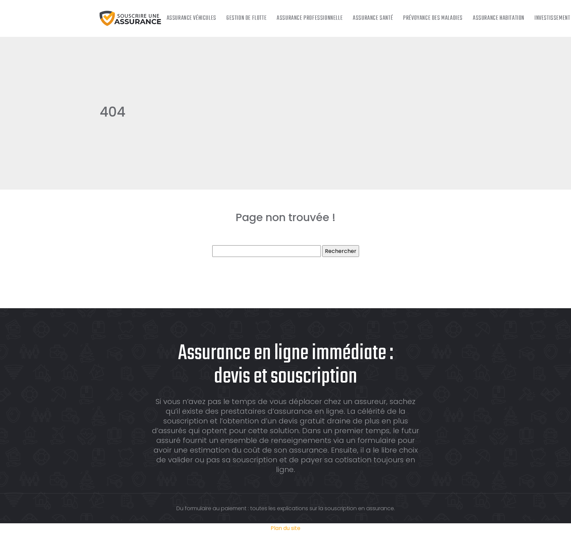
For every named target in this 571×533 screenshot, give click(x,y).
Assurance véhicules (191, 18)
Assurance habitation (498, 18)
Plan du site (285, 528)
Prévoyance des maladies (433, 18)
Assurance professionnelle (310, 18)
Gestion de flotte (246, 18)
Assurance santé (373, 18)
